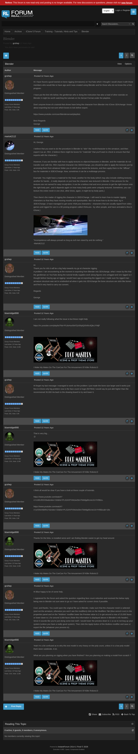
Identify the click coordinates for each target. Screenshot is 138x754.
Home (7, 31)
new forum (126, 3)
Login (117, 10)
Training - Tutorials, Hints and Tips (61, 31)
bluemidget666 (12, 313)
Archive (18, 31)
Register (126, 10)
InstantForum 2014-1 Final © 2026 (73, 747)
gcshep (16, 43)
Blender (85, 31)
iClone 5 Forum (33, 31)
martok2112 (10, 136)
